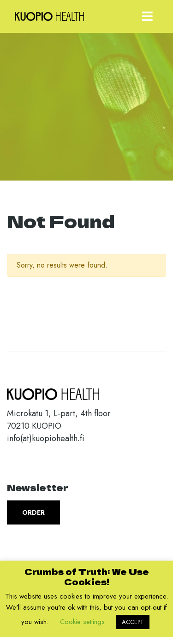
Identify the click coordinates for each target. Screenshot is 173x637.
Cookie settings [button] (82, 622)
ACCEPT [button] (133, 622)
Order (33, 512)
